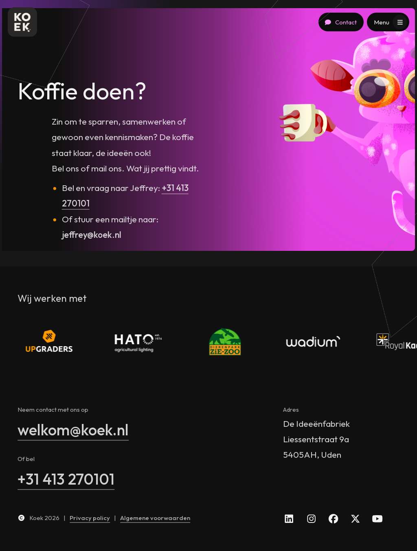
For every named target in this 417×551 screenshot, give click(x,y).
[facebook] (333, 518)
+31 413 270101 (66, 479)
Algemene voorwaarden (155, 518)
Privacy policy (90, 518)
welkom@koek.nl (73, 429)
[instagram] (311, 518)
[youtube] (377, 518)
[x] (355, 518)
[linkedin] (289, 518)
